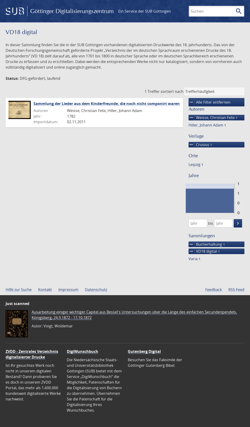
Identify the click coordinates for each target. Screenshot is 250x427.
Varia (194, 258)
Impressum (68, 289)
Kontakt (45, 289)
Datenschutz (96, 289)
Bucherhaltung (207, 244)
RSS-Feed (236, 289)
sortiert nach (172, 91)
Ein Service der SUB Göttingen (144, 11)
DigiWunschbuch (82, 351)
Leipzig (196, 164)
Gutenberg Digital (144, 351)
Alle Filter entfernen (209, 102)
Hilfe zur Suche (19, 289)
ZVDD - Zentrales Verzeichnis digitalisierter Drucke (32, 354)
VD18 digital (204, 251)
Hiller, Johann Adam (207, 125)
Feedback (213, 289)
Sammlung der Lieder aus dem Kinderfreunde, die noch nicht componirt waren (107, 103)
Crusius (200, 144)
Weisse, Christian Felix (213, 117)
